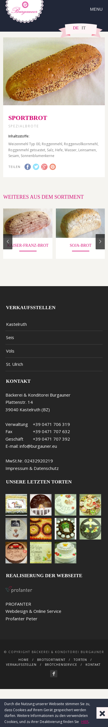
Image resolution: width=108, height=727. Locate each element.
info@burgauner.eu (38, 450)
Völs (10, 354)
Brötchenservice (61, 668)
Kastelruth (16, 328)
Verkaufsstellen (21, 668)
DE (76, 28)
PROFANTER (18, 608)
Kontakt (93, 668)
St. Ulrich (14, 368)
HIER (84, 721)
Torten (80, 663)
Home (23, 663)
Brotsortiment (51, 663)
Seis (10, 341)
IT (84, 28)
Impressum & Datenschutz (32, 472)
